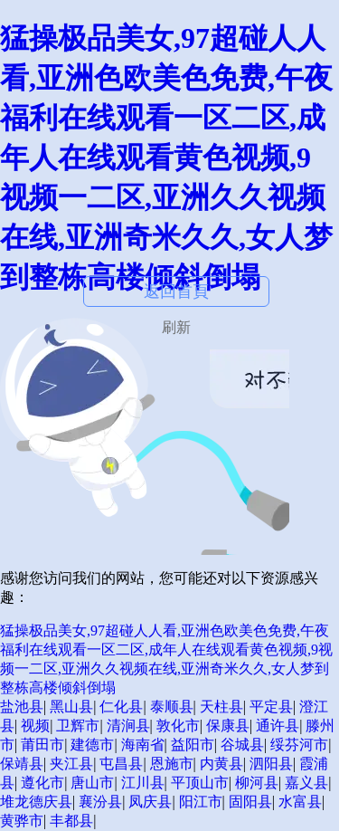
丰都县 (71, 820)
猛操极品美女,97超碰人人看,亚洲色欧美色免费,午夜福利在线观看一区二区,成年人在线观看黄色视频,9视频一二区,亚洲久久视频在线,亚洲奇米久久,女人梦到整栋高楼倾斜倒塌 (166, 157)
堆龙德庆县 (36, 801)
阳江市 (200, 801)
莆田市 (42, 744)
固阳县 (250, 801)
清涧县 (128, 725)
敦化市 (178, 725)
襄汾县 (100, 801)
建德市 (92, 744)
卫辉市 (77, 725)
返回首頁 (176, 291)
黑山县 (71, 706)
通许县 (277, 725)
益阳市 (192, 744)
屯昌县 (121, 763)
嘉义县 (306, 782)
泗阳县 (271, 763)
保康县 (228, 725)
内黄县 (221, 763)
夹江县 (71, 763)
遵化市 (42, 782)
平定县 (271, 706)
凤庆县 (150, 801)
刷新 (176, 327)
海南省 (143, 744)
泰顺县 (171, 706)
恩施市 (171, 763)
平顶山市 (200, 782)
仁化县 (121, 706)
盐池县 (21, 706)
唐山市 (92, 782)
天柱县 (221, 706)
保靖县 (21, 763)
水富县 (300, 801)
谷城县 (242, 744)
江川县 (143, 782)
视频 (35, 725)
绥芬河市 (299, 744)
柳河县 (256, 782)
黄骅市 (21, 820)
